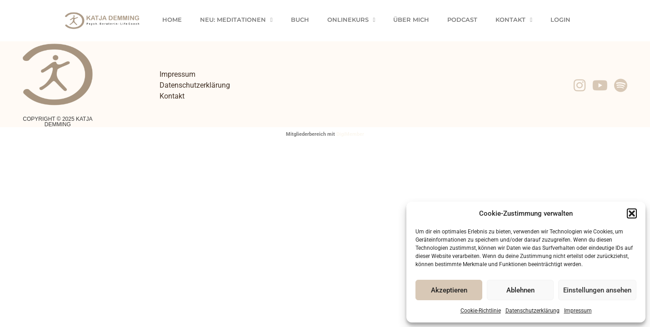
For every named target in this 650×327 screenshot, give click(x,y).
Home (172, 19)
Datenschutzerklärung (532, 310)
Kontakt (513, 19)
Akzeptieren (449, 290)
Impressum (578, 310)
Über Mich (411, 19)
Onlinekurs (351, 19)
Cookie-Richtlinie (480, 310)
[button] (631, 213)
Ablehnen (520, 290)
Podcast (462, 19)
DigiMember (350, 134)
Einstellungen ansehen (597, 290)
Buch (300, 19)
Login (560, 19)
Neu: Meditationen (236, 19)
